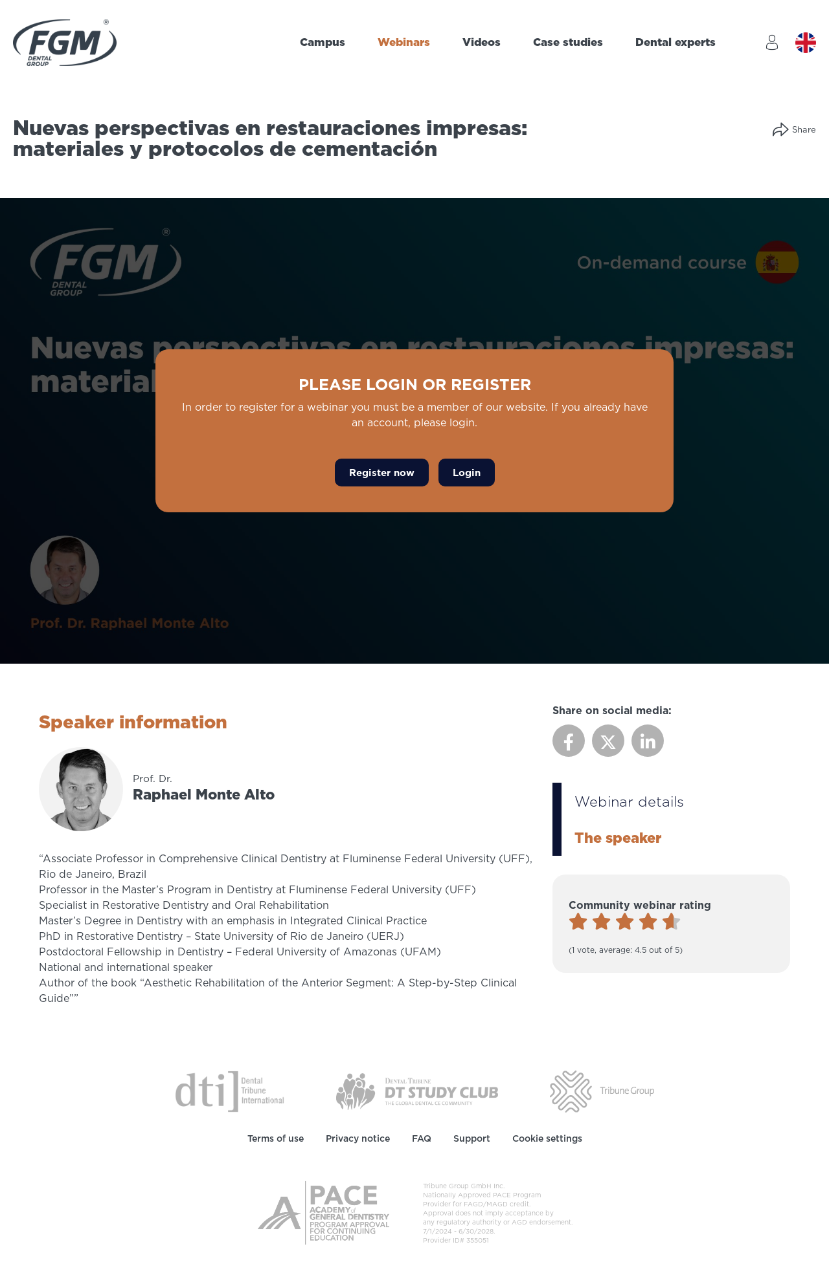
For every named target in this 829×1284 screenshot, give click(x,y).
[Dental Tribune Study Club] (417, 1090)
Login (467, 472)
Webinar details (629, 801)
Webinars (404, 42)
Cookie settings (547, 1138)
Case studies (568, 42)
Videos (481, 42)
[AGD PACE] (323, 1213)
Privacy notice (358, 1138)
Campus (322, 42)
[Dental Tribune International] (229, 1090)
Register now (381, 472)
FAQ (421, 1138)
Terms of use (275, 1138)
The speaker (617, 837)
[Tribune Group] (602, 1090)
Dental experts (675, 42)
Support (471, 1138)
